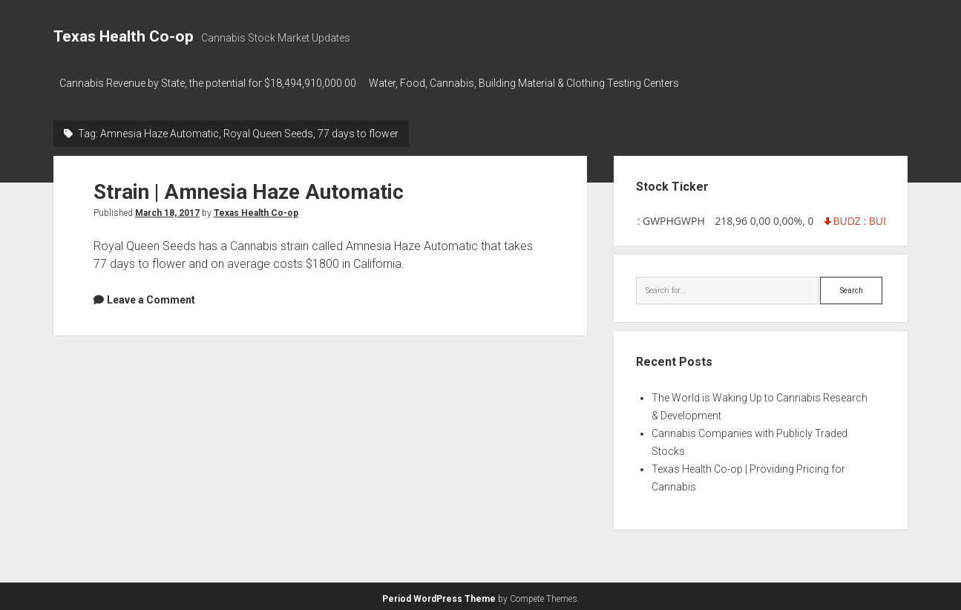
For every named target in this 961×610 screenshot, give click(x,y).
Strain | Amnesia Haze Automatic (249, 187)
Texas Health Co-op (123, 36)
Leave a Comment (151, 295)
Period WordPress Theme (439, 595)
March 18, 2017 (167, 208)
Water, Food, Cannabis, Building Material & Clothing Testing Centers (530, 83)
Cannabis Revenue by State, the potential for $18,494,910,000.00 (207, 83)
